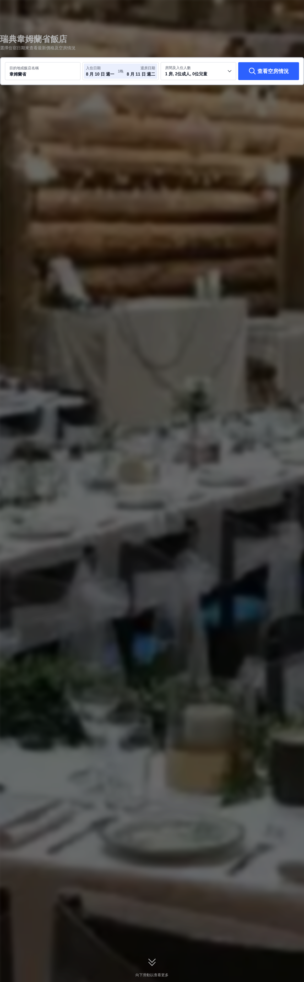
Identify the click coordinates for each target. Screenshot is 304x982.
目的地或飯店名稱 (24, 68)
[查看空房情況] (268, 71)
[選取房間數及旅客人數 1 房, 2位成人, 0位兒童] (198, 71)
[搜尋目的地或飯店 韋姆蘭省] (42, 71)
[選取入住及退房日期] (102, 71)
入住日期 (93, 68)
